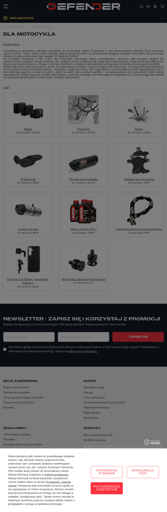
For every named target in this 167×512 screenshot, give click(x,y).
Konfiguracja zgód (143, 472)
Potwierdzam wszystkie (106, 488)
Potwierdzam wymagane (106, 472)
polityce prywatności (56, 474)
